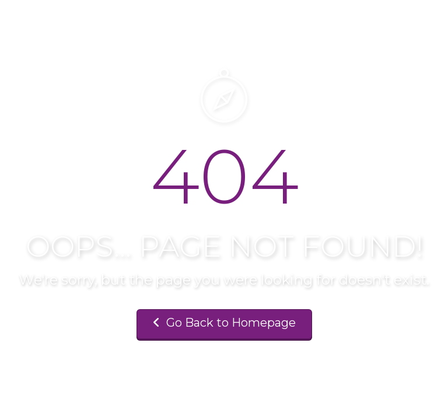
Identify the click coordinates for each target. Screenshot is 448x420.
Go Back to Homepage (224, 323)
